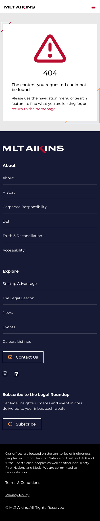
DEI (6, 221)
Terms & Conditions (22, 482)
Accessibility (14, 250)
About (8, 178)
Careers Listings (17, 341)
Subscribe (22, 424)
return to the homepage (34, 109)
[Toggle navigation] (94, 7)
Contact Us (23, 357)
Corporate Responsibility (25, 207)
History (9, 192)
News (8, 312)
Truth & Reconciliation (22, 236)
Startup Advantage (20, 284)
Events (9, 327)
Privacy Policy (17, 495)
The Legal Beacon (18, 298)
